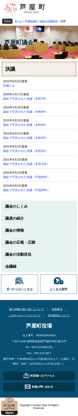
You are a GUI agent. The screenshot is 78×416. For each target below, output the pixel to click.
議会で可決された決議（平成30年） (26, 177)
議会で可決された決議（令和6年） (25, 111)
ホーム (18, 21)
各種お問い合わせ (42, 386)
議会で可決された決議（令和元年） (26, 164)
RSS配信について (59, 315)
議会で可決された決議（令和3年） (25, 137)
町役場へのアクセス (42, 375)
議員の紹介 (14, 218)
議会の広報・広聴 (20, 242)
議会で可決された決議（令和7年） (25, 98)
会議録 (10, 266)
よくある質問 (58, 289)
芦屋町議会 (31, 21)
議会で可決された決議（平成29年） (26, 190)
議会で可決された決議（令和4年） (25, 124)
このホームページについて (24, 315)
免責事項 (57, 309)
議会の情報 (14, 230)
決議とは (9, 85)
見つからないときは (19, 289)
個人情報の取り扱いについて (26, 309)
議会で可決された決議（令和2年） (25, 150)
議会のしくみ (16, 206)
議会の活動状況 (49, 21)
